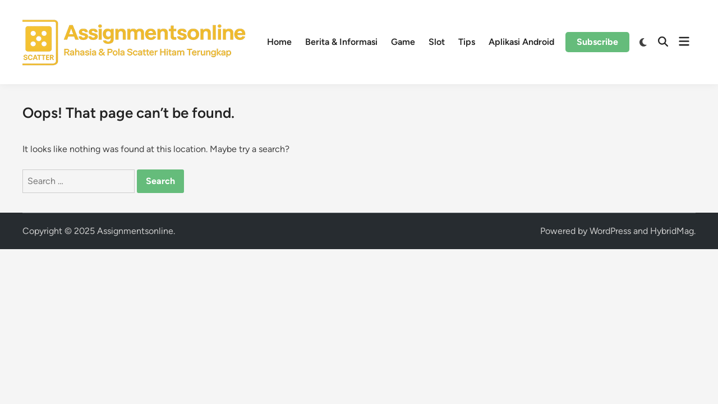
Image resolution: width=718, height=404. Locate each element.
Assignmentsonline (135, 231)
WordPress (610, 231)
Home (279, 41)
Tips (466, 41)
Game (403, 41)
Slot (437, 41)
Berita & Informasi (341, 41)
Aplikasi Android (521, 41)
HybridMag (672, 231)
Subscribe (597, 41)
